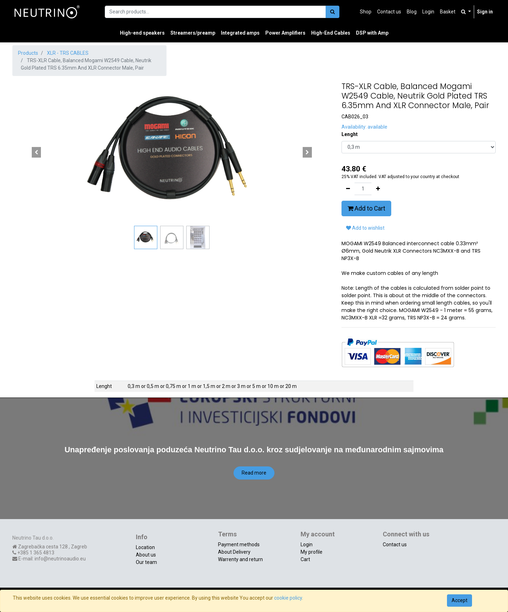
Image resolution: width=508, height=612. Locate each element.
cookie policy (288, 598)
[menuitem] (365, 11)
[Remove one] (348, 189)
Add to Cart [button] (366, 208)
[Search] (332, 12)
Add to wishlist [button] (365, 228)
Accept (459, 600)
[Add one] (378, 189)
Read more (254, 473)
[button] (36, 152)
